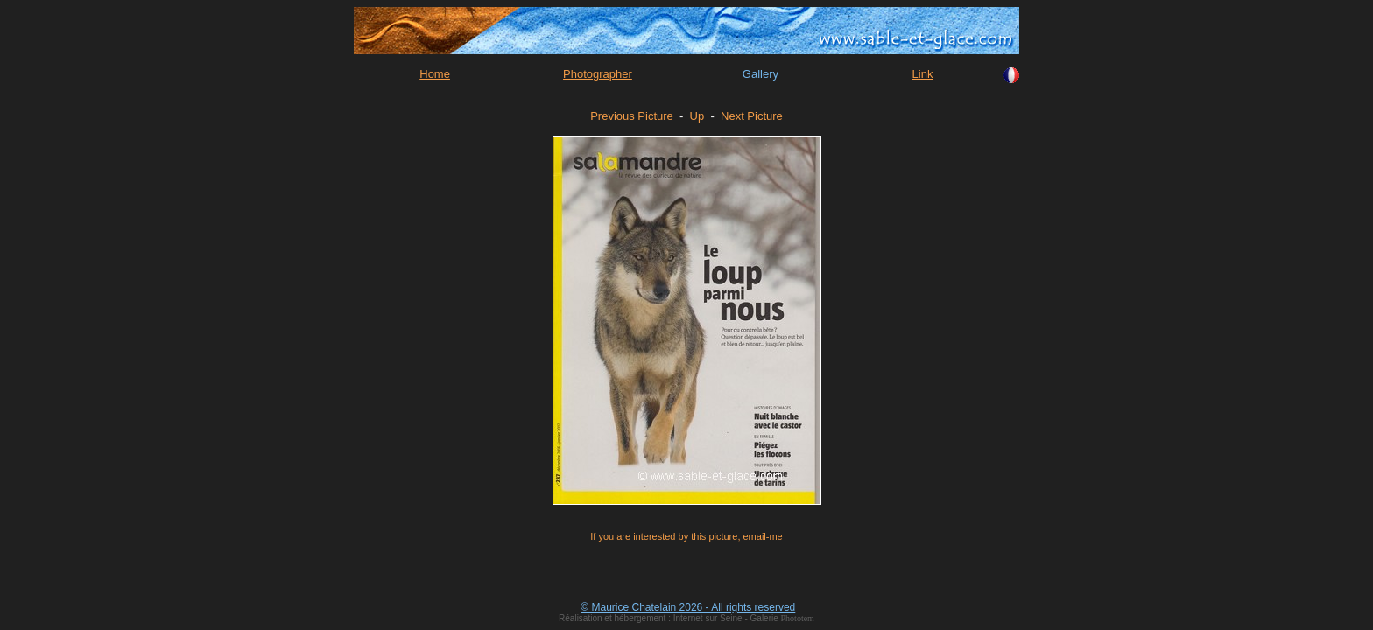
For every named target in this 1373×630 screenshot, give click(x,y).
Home (434, 73)
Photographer (597, 73)
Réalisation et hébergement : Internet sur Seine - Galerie (669, 618)
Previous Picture (631, 115)
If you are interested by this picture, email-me (686, 536)
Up (697, 115)
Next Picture (752, 115)
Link (922, 73)
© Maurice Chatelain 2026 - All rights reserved (688, 607)
